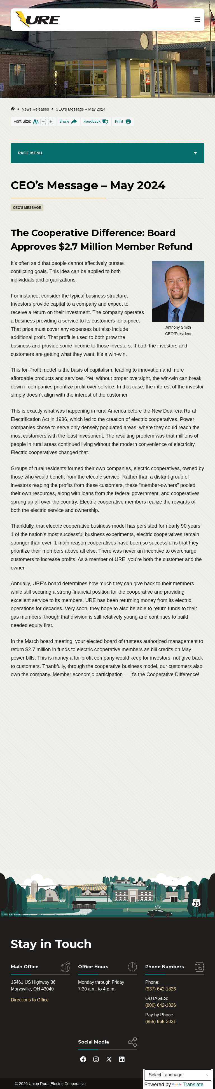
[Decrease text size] (43, 121)
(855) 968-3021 (160, 1021)
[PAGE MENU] (107, 153)
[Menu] (197, 19)
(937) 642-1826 (160, 989)
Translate (187, 1084)
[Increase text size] (50, 121)
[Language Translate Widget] (177, 1075)
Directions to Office (30, 1000)
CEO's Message (27, 208)
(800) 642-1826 (160, 1005)
